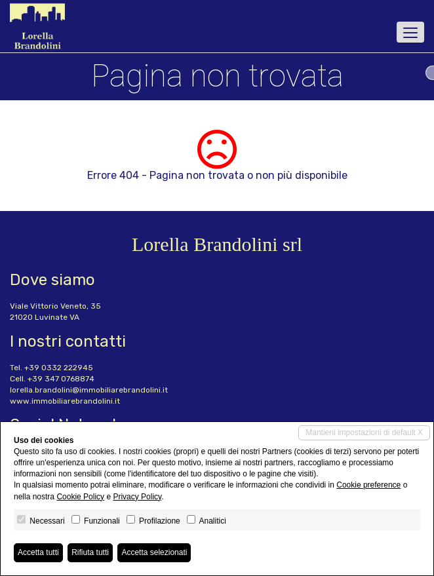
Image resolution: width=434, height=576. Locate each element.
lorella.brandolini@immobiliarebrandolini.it (89, 389)
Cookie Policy (80, 496)
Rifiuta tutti (90, 552)
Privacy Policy (137, 496)
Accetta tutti (38, 552)
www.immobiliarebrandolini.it (65, 401)
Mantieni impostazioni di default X (364, 432)
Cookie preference (368, 485)
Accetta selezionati (154, 552)
